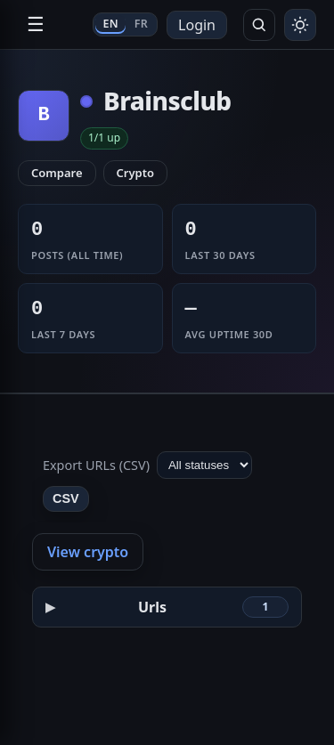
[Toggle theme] (300, 25)
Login (197, 25)
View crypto (87, 552)
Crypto (136, 173)
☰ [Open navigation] (36, 24)
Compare (57, 173)
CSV (66, 498)
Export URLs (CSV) (96, 465)
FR (141, 23)
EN (110, 23)
